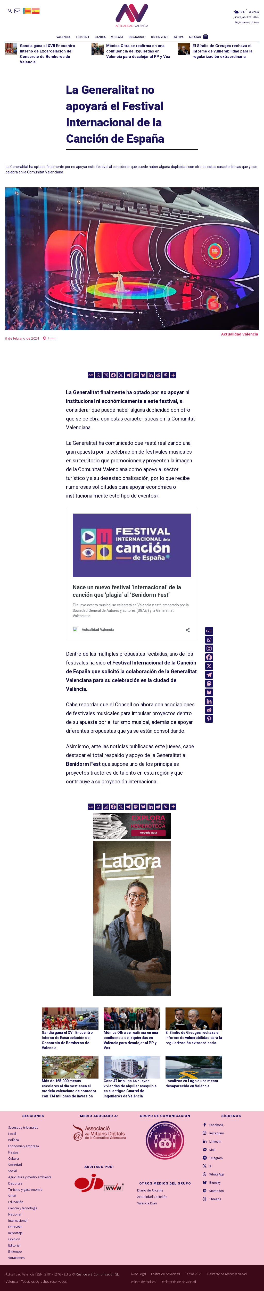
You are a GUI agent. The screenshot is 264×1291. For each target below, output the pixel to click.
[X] (121, 375)
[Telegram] (128, 375)
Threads (215, 1199)
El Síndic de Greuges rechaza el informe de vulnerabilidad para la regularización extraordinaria (222, 51)
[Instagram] (106, 375)
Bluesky (215, 1183)
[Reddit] (158, 375)
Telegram (216, 1158)
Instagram (216, 1133)
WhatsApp (216, 1174)
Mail (212, 1149)
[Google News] (91, 375)
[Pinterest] (165, 375)
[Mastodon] (136, 375)
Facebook (216, 1125)
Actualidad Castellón (152, 1197)
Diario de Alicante (150, 1190)
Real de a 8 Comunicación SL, (98, 1274)
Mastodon (216, 1191)
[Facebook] (113, 375)
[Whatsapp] (98, 375)
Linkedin (215, 1141)
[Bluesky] (143, 375)
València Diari (147, 1203)
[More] (173, 375)
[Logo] (132, 16)
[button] (9, 10)
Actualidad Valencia (239, 334)
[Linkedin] (150, 375)
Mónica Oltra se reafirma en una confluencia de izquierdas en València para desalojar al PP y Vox (138, 51)
